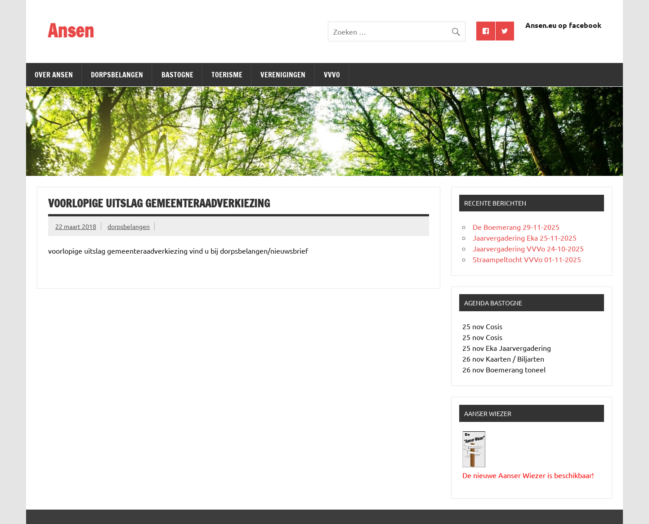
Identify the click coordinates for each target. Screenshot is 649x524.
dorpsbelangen (128, 226)
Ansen (71, 30)
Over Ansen (54, 75)
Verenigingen (282, 75)
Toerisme (226, 75)
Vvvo (332, 75)
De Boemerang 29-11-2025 (516, 226)
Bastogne (177, 75)
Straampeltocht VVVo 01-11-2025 (527, 259)
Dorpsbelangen (117, 75)
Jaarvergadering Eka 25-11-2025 (525, 237)
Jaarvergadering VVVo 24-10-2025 (528, 248)
